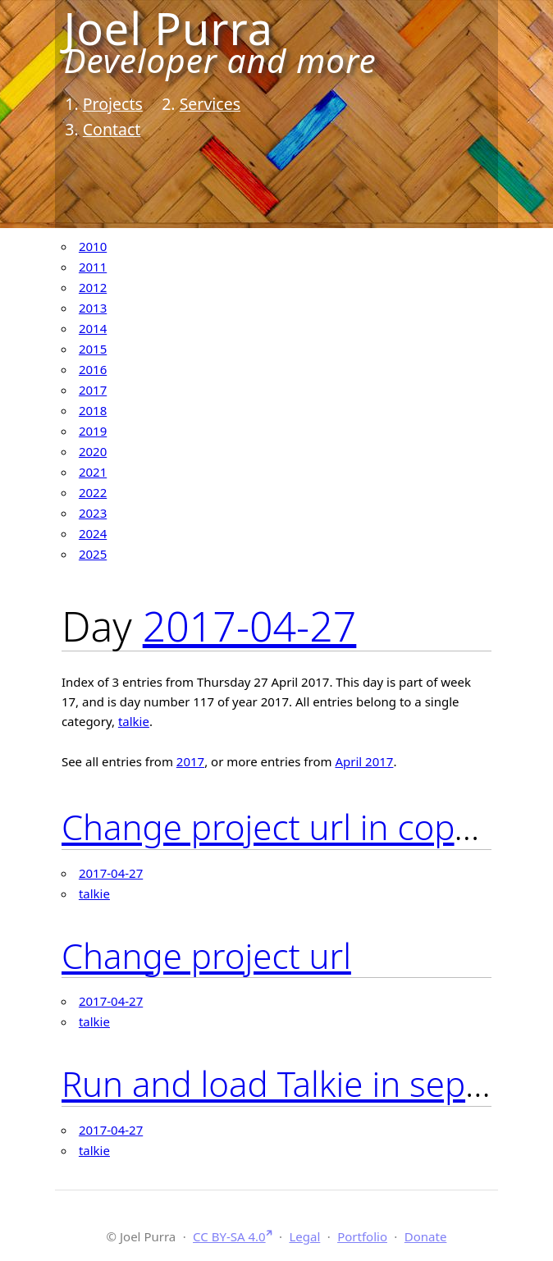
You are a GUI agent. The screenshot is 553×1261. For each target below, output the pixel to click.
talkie (133, 721)
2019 (93, 431)
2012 (93, 287)
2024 (93, 533)
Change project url (206, 955)
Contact (112, 129)
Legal (304, 1236)
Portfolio (362, 1236)
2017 (93, 389)
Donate (425, 1236)
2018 (93, 410)
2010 (93, 246)
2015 (93, 348)
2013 (93, 307)
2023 (93, 513)
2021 (93, 472)
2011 (93, 266)
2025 (93, 554)
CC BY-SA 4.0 (229, 1236)
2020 (93, 451)
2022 (93, 492)
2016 (93, 369)
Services (210, 104)
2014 (93, 328)
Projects (113, 104)
